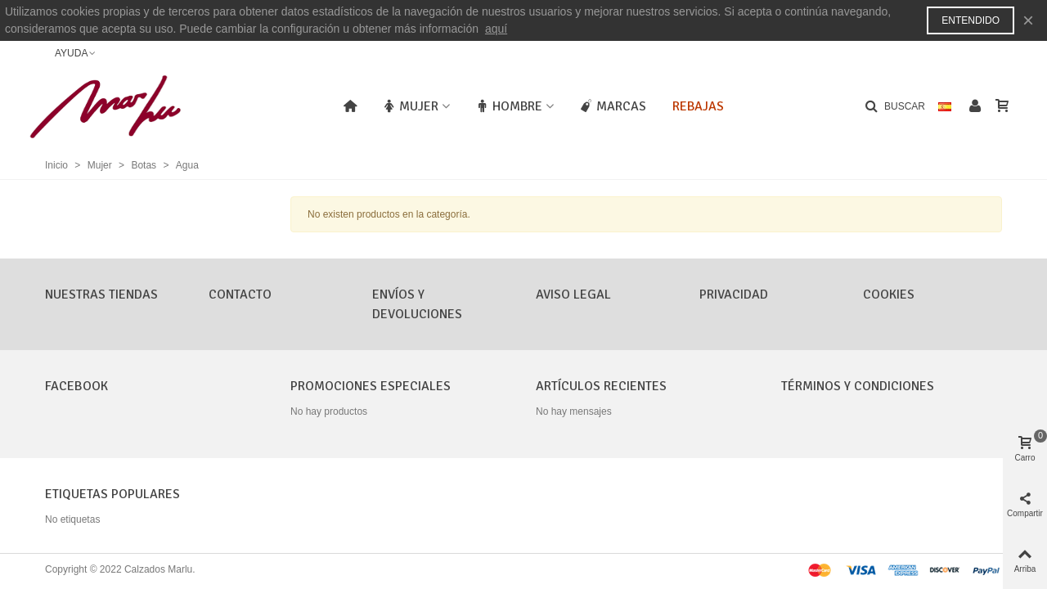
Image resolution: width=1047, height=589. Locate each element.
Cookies (888, 294)
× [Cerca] (1028, 20)
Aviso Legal (573, 294)
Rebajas (698, 106)
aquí (496, 28)
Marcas (613, 106)
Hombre (509, 106)
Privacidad (733, 294)
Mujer (410, 106)
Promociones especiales (370, 386)
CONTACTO (240, 294)
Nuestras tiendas (101, 294)
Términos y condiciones (857, 386)
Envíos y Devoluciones (417, 304)
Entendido (970, 20)
